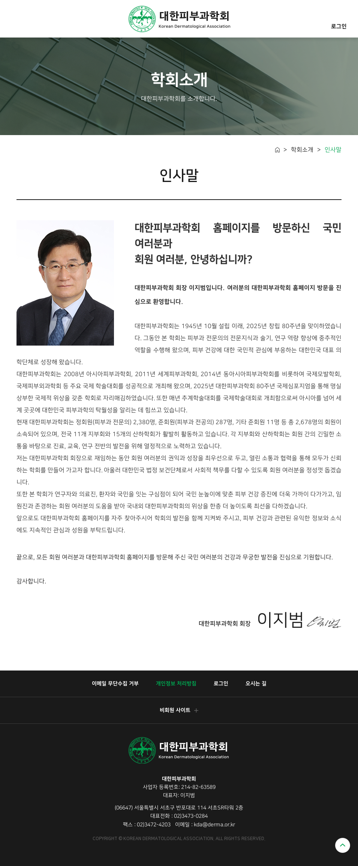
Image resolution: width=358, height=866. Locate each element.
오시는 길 (255, 684)
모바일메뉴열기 (16, 20)
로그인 (339, 19)
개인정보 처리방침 (176, 684)
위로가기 (343, 845)
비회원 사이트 (179, 710)
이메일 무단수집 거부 (114, 684)
